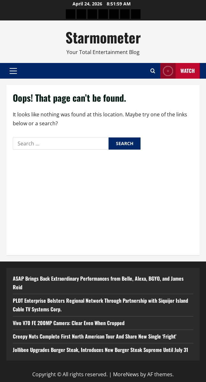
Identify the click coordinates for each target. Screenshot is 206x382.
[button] (13, 71)
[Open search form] (152, 71)
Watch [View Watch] (177, 71)
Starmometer (103, 37)
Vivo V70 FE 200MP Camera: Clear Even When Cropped (69, 323)
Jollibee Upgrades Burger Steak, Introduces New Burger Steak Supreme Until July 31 (100, 350)
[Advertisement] (103, 201)
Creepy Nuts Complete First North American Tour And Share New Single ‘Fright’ (94, 336)
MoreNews (126, 374)
